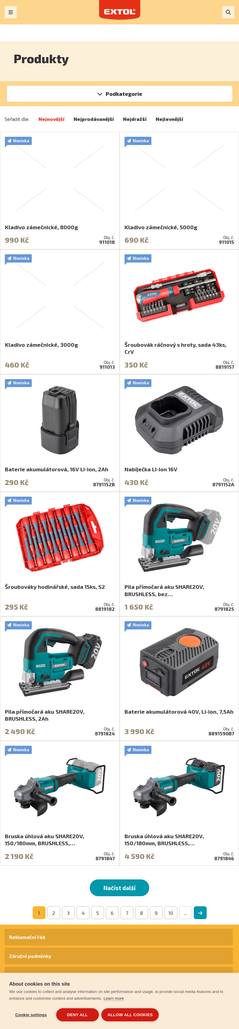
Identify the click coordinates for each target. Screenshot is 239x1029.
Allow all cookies (130, 1015)
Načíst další (119, 887)
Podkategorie (124, 93)
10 (170, 913)
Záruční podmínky (30, 956)
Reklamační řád (27, 937)
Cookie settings (31, 1015)
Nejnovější (51, 119)
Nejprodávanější (94, 119)
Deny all (77, 1015)
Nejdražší (135, 119)
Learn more (113, 998)
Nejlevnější (169, 119)
